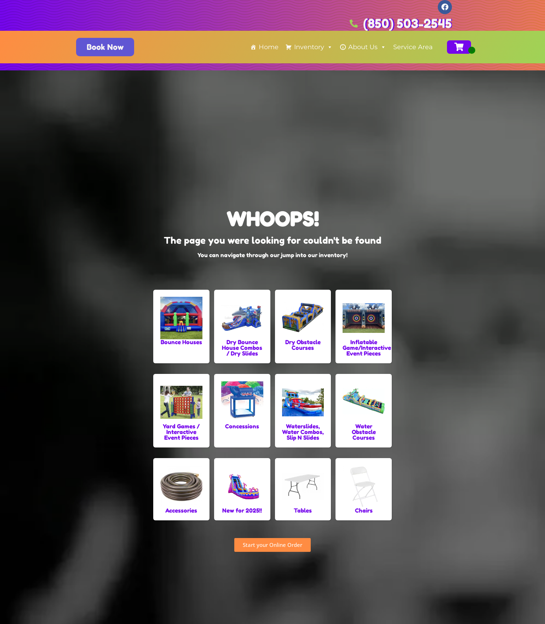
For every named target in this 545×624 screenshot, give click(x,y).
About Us (367, 47)
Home (269, 47)
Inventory (313, 47)
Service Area (413, 47)
